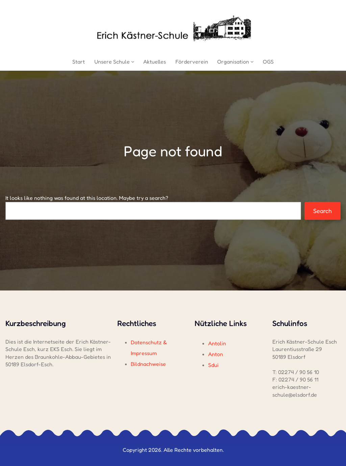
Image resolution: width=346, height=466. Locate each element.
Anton (215, 354)
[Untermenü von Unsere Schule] (132, 61)
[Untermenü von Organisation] (252, 61)
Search (322, 210)
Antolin (217, 343)
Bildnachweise (148, 363)
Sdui (213, 365)
